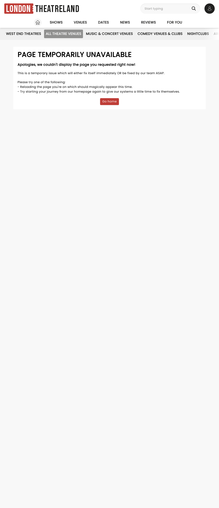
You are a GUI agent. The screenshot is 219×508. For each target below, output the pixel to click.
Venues (80, 22)
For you (174, 22)
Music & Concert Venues (109, 33)
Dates (103, 22)
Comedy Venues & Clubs (160, 33)
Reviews (148, 22)
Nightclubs (198, 33)
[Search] (194, 8)
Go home (109, 101)
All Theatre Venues (63, 33)
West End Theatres (23, 33)
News (125, 22)
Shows (56, 22)
